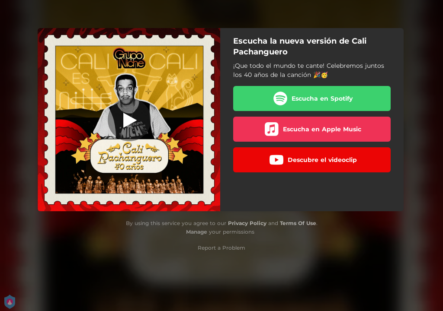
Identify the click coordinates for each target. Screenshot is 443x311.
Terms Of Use (298, 223)
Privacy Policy (247, 223)
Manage (196, 231)
